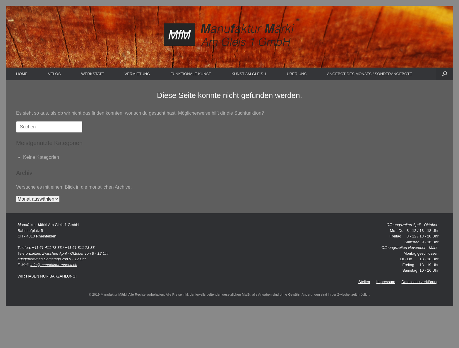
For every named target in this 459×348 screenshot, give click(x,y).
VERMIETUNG (137, 74)
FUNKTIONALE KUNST (190, 74)
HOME (22, 74)
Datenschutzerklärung (420, 282)
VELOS (54, 74)
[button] (444, 74)
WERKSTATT (92, 74)
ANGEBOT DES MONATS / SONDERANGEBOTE (369, 74)
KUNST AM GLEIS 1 (249, 74)
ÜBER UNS (296, 74)
